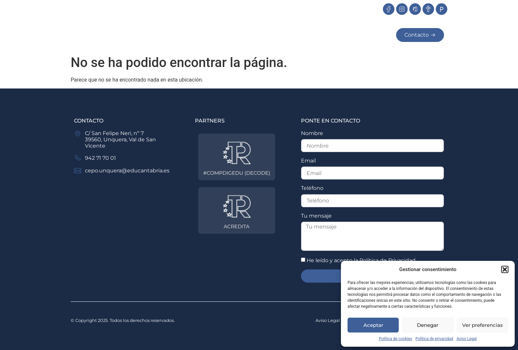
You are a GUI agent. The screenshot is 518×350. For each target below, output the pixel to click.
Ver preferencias (482, 325)
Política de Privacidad (387, 260)
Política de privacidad (434, 338)
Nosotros (190, 35)
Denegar (427, 325)
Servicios (317, 35)
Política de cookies (395, 338)
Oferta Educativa (254, 35)
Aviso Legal (467, 338)
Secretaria (366, 35)
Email (308, 161)
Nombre (312, 133)
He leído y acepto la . (362, 260)
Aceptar (373, 325)
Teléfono (312, 188)
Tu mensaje (316, 216)
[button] (504, 269)
